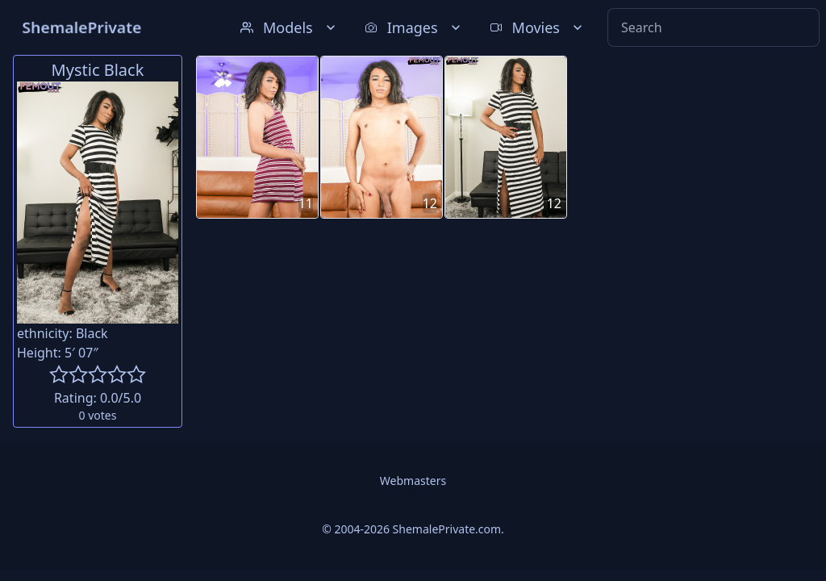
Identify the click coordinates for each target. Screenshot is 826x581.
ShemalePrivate (82, 27)
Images (414, 27)
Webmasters (413, 480)
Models (289, 27)
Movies (538, 27)
